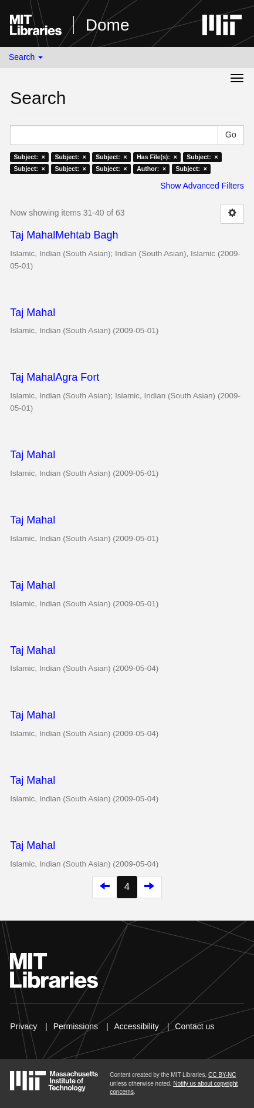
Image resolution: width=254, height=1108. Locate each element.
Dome (108, 25)
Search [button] (26, 57)
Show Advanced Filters (201, 185)
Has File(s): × (157, 156)
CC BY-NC (222, 1075)
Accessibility (136, 1026)
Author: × (151, 168)
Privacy (23, 1026)
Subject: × (29, 156)
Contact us (194, 1026)
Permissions (75, 1026)
